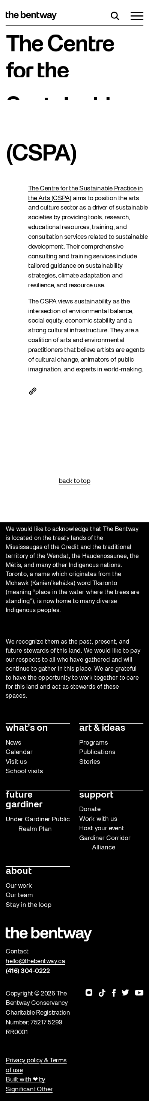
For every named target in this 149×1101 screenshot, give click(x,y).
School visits (24, 771)
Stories (89, 762)
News (13, 743)
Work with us (98, 819)
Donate (90, 809)
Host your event (101, 828)
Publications (97, 752)
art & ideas (102, 728)
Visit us (16, 762)
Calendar (19, 752)
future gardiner (24, 800)
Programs (93, 743)
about (19, 871)
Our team (19, 895)
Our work (19, 886)
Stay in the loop (28, 905)
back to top (74, 481)
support (96, 795)
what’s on (27, 728)
